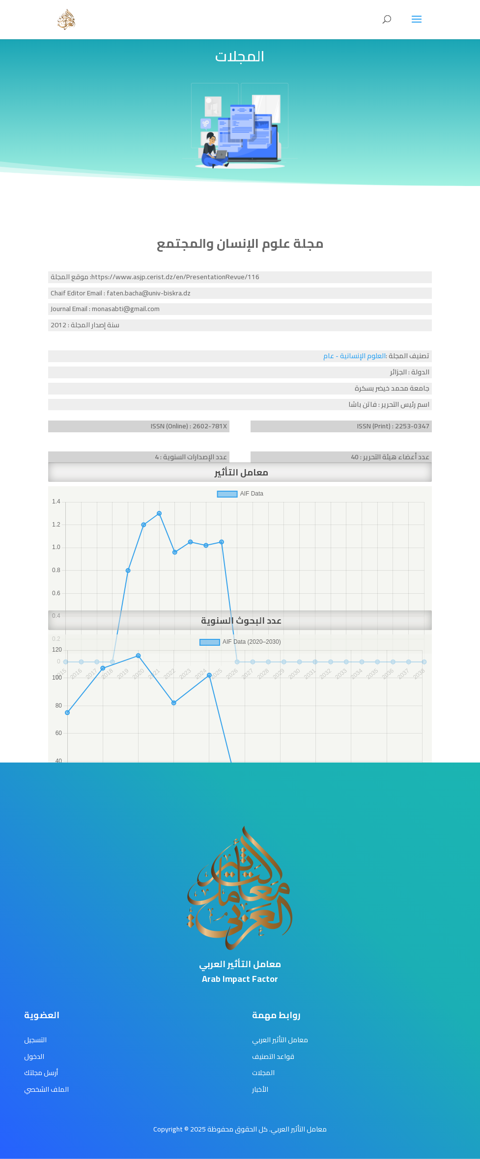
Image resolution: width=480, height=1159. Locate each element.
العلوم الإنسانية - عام (354, 355)
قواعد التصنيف (273, 1056)
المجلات (263, 1072)
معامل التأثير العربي (280, 1039)
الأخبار (260, 1089)
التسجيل (35, 1039)
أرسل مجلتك (41, 1072)
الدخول (34, 1056)
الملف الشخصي (46, 1089)
